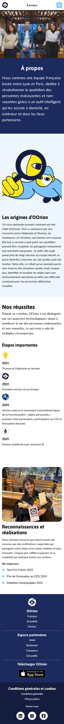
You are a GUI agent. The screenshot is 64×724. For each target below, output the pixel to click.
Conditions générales (32, 693)
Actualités (32, 621)
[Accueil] (8, 5)
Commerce (32, 650)
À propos (32, 616)
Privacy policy (32, 699)
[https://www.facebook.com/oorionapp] (44, 716)
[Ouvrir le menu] (56, 5)
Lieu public (32, 655)
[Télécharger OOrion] (32, 674)
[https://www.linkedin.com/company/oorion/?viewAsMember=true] (20, 716)
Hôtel (32, 640)
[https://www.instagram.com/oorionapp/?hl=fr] (32, 716)
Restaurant (32, 645)
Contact (32, 626)
